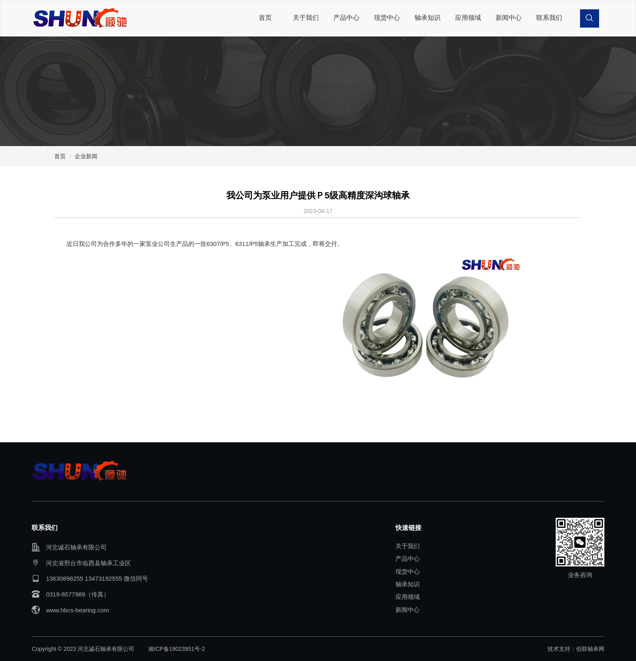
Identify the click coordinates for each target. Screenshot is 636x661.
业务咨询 (580, 574)
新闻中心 (509, 17)
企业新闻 (86, 156)
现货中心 (387, 17)
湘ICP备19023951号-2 (176, 649)
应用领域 (468, 17)
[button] (589, 18)
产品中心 (346, 17)
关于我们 (306, 17)
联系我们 (549, 17)
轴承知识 (427, 17)
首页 (265, 17)
